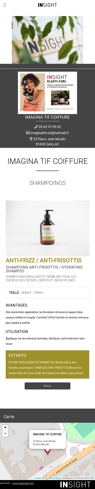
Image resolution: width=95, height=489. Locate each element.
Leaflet (37, 478)
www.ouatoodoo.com (23, 483)
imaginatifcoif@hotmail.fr (50, 133)
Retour (47, 385)
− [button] (5, 434)
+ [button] (5, 428)
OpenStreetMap (53, 478)
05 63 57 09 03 (50, 127)
